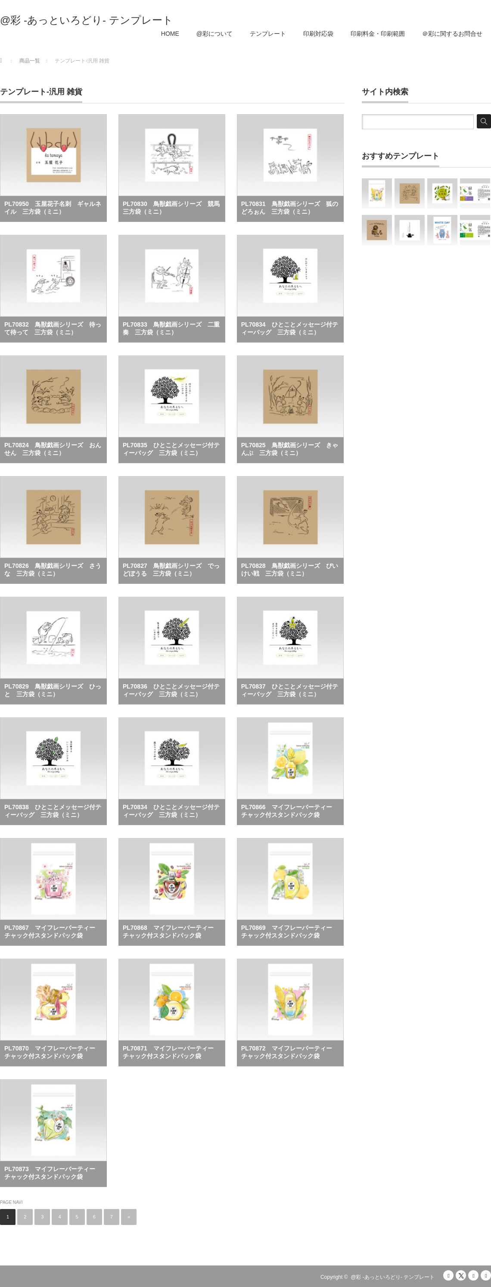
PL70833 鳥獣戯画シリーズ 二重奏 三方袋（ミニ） (171, 328)
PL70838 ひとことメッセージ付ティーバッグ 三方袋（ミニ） (52, 811)
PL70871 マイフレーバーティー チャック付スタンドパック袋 (171, 1052)
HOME (170, 33)
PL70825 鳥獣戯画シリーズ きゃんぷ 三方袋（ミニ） (289, 449)
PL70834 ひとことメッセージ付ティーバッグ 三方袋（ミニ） (289, 328)
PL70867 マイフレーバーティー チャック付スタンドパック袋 (52, 931)
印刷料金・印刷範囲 (378, 33)
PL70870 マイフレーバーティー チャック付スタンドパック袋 (52, 1052)
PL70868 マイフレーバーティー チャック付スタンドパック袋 (171, 931)
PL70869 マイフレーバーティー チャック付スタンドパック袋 (289, 931)
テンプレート (268, 33)
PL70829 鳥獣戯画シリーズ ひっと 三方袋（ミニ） (52, 690)
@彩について (214, 33)
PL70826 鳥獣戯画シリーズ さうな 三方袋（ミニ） (52, 569)
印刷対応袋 (318, 33)
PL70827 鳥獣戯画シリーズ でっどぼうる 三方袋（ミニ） (171, 569)
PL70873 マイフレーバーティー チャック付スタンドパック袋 (52, 1172)
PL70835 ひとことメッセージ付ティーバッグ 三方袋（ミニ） (171, 449)
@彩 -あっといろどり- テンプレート (86, 20)
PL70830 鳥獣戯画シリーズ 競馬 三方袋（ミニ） (174, 207)
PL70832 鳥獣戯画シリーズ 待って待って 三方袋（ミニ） (52, 328)
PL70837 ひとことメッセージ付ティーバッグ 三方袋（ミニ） (289, 690)
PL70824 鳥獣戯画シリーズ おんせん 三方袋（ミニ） (52, 449)
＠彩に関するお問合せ (452, 33)
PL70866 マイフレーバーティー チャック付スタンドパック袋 (289, 811)
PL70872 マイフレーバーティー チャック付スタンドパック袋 (289, 1052)
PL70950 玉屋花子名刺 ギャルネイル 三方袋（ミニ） (52, 207)
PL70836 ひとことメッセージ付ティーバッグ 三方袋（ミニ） (171, 690)
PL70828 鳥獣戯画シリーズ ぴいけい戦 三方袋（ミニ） (289, 569)
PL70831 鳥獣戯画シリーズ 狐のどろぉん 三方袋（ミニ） (289, 207)
